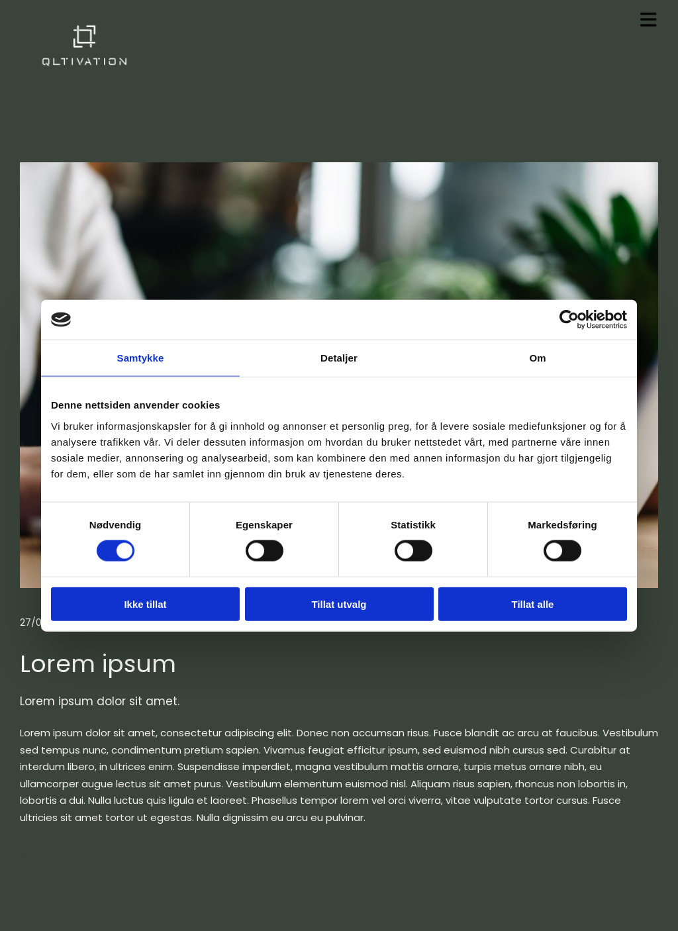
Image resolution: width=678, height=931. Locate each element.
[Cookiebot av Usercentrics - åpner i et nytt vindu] (569, 320)
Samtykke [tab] (140, 358)
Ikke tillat (145, 603)
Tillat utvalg (338, 603)
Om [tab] (537, 358)
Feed (31, 855)
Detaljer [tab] (339, 358)
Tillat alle (533, 603)
